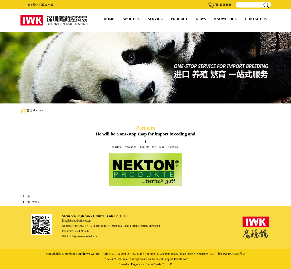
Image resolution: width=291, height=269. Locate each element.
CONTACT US (256, 19)
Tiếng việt (46, 4)
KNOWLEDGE (225, 19)
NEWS (201, 19)
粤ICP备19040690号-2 (231, 253)
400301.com (181, 259)
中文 (27, 4)
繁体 (35, 4)
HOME (109, 19)
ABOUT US (131, 19)
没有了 (36, 201)
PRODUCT (179, 19)
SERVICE (155, 19)
